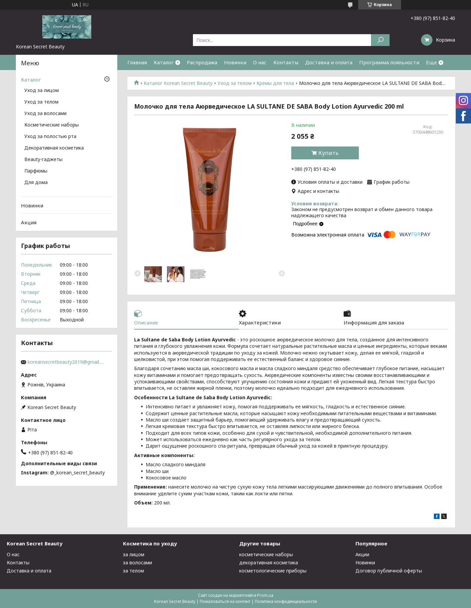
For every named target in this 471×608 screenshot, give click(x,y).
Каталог (164, 62)
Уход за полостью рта (50, 136)
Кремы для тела (275, 83)
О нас (260, 62)
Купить (328, 153)
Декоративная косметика (54, 148)
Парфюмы (35, 171)
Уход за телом (235, 83)
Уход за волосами (45, 113)
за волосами (137, 562)
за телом (133, 570)
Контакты (285, 62)
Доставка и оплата (328, 62)
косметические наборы (266, 554)
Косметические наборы (51, 125)
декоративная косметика (268, 562)
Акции (362, 554)
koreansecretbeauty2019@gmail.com (66, 362)
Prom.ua (265, 595)
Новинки (235, 62)
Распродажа (202, 62)
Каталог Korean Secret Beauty (178, 83)
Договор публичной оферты (388, 570)
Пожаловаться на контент (225, 601)
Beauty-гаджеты (43, 159)
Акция (28, 222)
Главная (137, 62)
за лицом (133, 554)
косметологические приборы (272, 570)
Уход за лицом (41, 90)
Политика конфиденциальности (286, 601)
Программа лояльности (389, 62)
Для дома (36, 182)
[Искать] (380, 40)
